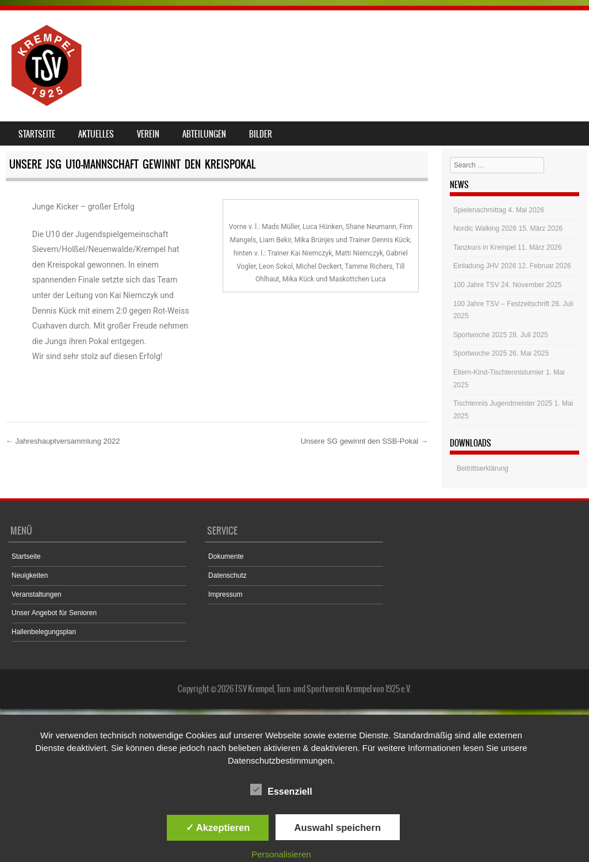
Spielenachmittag (479, 210)
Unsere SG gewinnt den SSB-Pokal (364, 441)
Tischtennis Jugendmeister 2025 (502, 403)
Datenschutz (227, 575)
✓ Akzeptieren (218, 827)
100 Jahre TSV (476, 285)
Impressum (225, 594)
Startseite (36, 134)
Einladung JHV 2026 (484, 266)
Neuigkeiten (30, 575)
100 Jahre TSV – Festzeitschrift (501, 304)
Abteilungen (204, 134)
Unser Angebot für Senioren (54, 613)
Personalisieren (281, 854)
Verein (148, 134)
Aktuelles (96, 134)
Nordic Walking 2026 (485, 228)
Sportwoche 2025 (480, 335)
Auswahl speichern (337, 827)
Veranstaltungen (37, 594)
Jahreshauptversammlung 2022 (63, 441)
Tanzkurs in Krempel (484, 247)
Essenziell (281, 789)
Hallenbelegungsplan (44, 632)
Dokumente (225, 556)
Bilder (260, 134)
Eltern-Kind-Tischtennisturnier (498, 372)
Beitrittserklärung (482, 468)
